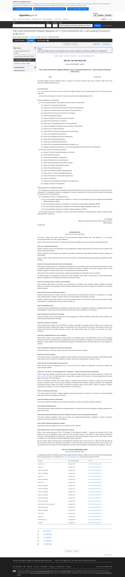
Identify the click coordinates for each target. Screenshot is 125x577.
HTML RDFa (86, 560)
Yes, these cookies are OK (23, 9)
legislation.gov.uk (25, 14)
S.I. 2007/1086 (47, 544)
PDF (69, 560)
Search (97, 25)
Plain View (96, 44)
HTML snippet (63, 560)
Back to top (109, 554)
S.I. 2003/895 (47, 537)
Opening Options (19, 67)
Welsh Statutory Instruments (21, 37)
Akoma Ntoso (78, 560)
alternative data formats (41, 560)
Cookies (68, 566)
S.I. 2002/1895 (47, 534)
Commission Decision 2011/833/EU (40, 573)
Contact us (52, 566)
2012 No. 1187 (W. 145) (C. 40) (38, 37)
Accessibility (43, 566)
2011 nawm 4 (47, 531)
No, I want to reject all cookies (78, 9)
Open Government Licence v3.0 (44, 571)
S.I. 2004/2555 (47, 541)
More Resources (41, 40)
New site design (17, 566)
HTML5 (57, 560)
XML (72, 560)
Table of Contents (20, 40)
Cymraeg (109, 19)
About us (29, 566)
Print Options (106, 44)
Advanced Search (107, 25)
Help (24, 566)
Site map (36, 566)
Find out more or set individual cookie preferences (50, 9)
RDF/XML (93, 560)
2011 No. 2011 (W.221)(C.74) (46, 376)
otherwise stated (66, 571)
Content (31, 40)
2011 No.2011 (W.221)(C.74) (95, 464)
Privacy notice (61, 566)
